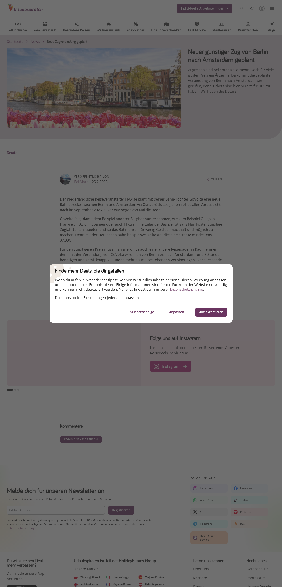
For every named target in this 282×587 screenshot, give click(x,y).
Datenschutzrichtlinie (186, 289)
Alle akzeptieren (211, 312)
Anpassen (176, 312)
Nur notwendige (142, 312)
